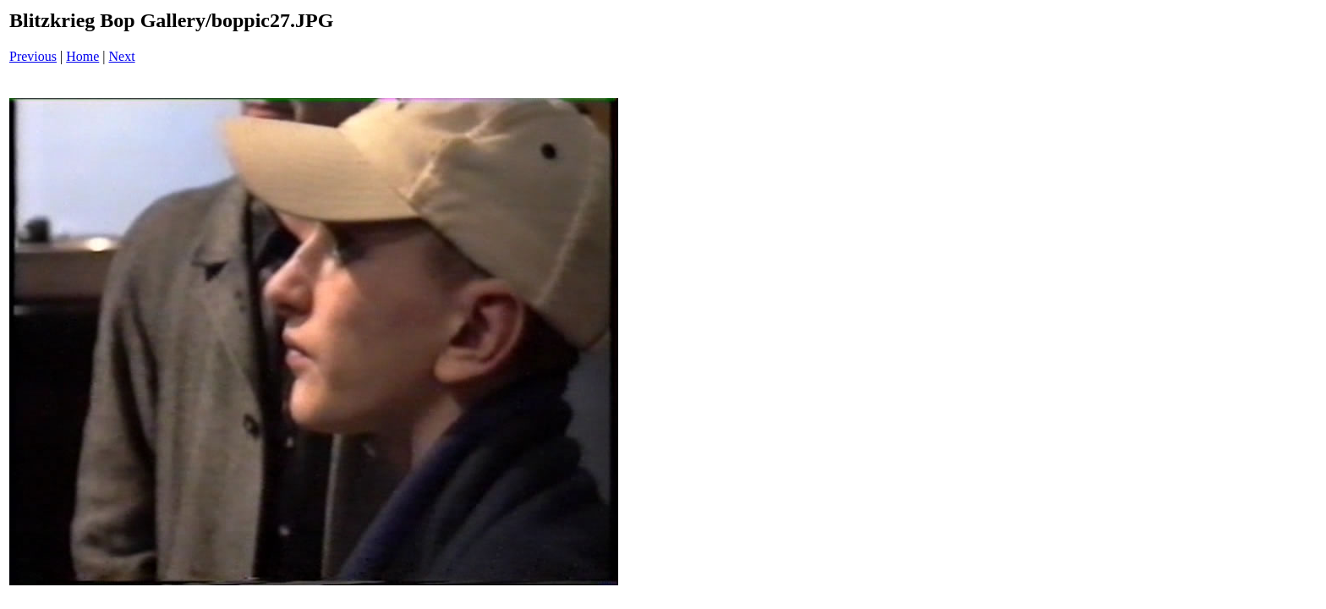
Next (122, 56)
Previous (33, 56)
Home (82, 56)
